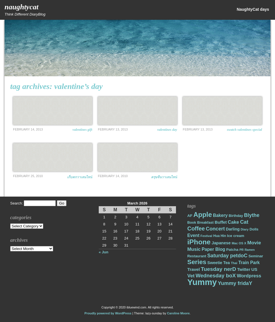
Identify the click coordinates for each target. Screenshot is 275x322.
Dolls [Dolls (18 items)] (254, 229)
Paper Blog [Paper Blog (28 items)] (213, 249)
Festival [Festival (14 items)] (206, 236)
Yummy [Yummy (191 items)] (202, 282)
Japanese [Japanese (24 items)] (221, 243)
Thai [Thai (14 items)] (234, 263)
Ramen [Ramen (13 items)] (250, 249)
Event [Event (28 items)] (193, 235)
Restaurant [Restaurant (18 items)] (196, 256)
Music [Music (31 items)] (194, 249)
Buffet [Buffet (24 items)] (221, 222)
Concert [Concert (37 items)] (215, 229)
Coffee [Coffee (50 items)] (196, 228)
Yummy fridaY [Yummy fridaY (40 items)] (235, 283)
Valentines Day (167, 130)
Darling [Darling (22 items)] (233, 229)
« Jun (103, 252)
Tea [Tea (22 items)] (226, 262)
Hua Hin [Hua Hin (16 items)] (219, 236)
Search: (16, 203)
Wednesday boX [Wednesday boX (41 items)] (215, 276)
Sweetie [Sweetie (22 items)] (214, 262)
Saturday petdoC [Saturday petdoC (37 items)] (227, 255)
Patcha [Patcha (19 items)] (232, 249)
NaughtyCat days (253, 9)
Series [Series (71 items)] (196, 262)
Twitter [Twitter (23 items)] (243, 269)
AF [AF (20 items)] (189, 216)
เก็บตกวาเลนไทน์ (79, 177)
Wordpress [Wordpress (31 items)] (249, 276)
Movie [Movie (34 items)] (254, 242)
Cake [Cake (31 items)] (233, 222)
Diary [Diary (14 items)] (245, 229)
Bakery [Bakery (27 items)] (220, 215)
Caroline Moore (178, 313)
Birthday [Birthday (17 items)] (236, 216)
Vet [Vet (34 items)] (191, 276)
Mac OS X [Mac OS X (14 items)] (239, 243)
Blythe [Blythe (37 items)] (251, 215)
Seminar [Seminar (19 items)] (255, 256)
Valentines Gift (82, 130)
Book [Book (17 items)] (191, 223)
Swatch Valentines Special (244, 130)
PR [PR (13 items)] (241, 249)
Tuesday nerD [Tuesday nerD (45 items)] (218, 269)
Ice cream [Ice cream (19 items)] (235, 236)
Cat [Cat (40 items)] (244, 222)
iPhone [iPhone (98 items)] (198, 242)
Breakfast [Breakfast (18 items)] (205, 222)
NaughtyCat (21, 7)
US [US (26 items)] (254, 269)
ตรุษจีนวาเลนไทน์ (164, 177)
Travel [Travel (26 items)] (193, 269)
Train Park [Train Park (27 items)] (249, 262)
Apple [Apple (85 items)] (203, 214)
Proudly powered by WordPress (108, 313)
